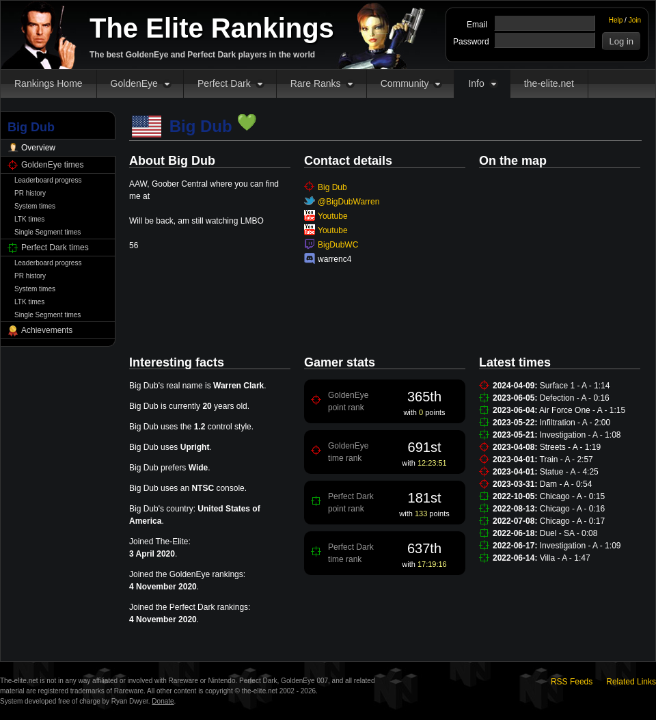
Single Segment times (47, 232)
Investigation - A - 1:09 (580, 545)
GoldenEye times (52, 165)
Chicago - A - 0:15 (572, 496)
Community (405, 83)
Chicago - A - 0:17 (572, 521)
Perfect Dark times (55, 247)
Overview (38, 147)
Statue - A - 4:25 (569, 472)
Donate (163, 701)
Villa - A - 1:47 (565, 558)
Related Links (631, 681)
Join (635, 20)
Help (616, 20)
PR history (30, 193)
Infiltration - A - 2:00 (575, 422)
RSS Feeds (571, 681)
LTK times (29, 219)
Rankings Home (48, 83)
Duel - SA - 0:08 (569, 533)
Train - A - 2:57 (566, 459)
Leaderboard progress (47, 180)
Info (476, 83)
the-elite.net (549, 83)
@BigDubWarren (348, 201)
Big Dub (332, 187)
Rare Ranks (315, 83)
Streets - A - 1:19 (570, 447)
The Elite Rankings (212, 28)
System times (34, 206)
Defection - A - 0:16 (575, 398)
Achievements (46, 330)
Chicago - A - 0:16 (572, 509)
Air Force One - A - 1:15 (582, 410)
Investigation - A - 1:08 (580, 435)
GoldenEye (134, 83)
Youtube (333, 216)
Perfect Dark (224, 83)
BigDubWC (338, 245)
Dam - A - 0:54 (566, 484)
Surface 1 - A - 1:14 (575, 385)
